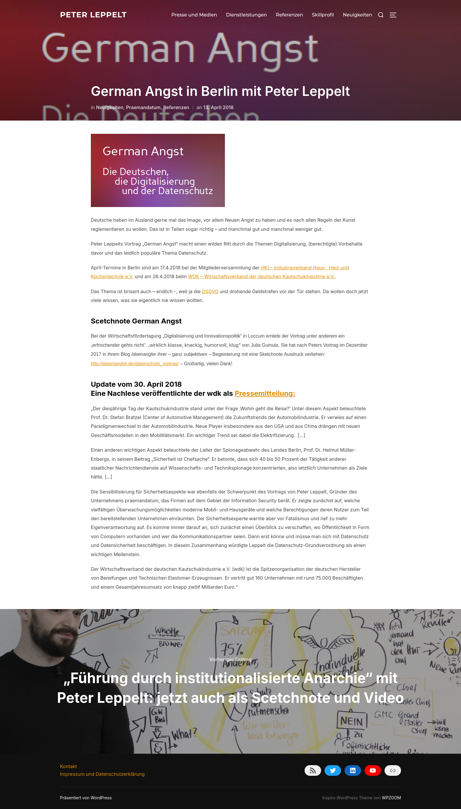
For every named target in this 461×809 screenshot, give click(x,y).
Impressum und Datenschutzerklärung (102, 774)
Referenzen (289, 15)
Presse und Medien (194, 15)
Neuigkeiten (357, 15)
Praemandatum (143, 107)
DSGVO (210, 291)
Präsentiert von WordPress (86, 797)
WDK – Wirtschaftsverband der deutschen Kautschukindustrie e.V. (261, 276)
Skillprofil (323, 15)
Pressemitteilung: (265, 393)
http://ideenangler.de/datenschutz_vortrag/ (135, 363)
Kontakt (68, 766)
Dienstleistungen (246, 15)
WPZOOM (391, 797)
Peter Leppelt (93, 14)
